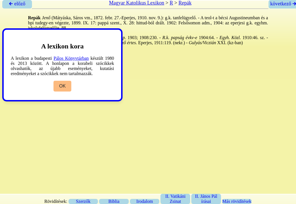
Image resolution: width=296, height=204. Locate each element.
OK (62, 86)
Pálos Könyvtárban (71, 58)
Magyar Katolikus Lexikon (136, 3)
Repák (185, 3)
